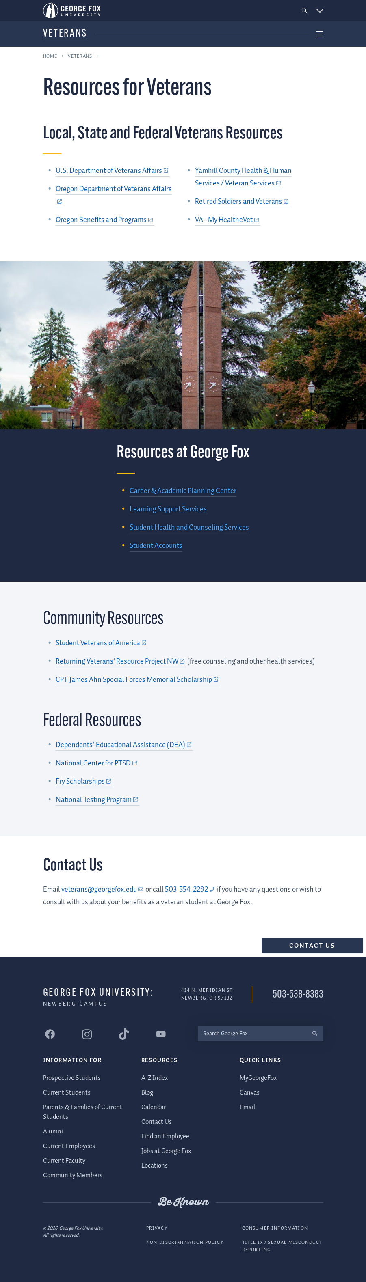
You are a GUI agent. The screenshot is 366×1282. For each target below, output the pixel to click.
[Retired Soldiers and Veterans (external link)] (242, 201)
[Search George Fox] (252, 1033)
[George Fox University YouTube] (161, 1034)
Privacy (156, 1228)
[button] (304, 10)
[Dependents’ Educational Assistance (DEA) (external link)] (124, 745)
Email (247, 1107)
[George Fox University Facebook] (50, 1034)
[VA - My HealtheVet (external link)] (227, 220)
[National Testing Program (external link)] (97, 800)
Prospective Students (72, 1078)
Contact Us (312, 946)
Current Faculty (64, 1161)
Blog (147, 1093)
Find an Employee (165, 1136)
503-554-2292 (186, 889)
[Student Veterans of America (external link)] (102, 643)
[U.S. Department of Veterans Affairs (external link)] (113, 171)
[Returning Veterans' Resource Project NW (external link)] (121, 661)
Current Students (67, 1093)
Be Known (183, 1202)
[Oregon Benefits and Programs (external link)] (105, 220)
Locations (154, 1165)
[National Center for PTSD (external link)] (97, 763)
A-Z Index (154, 1078)
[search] (315, 1033)
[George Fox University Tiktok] (124, 1034)
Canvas (250, 1093)
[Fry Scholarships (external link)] (84, 781)
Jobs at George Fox (166, 1151)
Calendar (153, 1107)
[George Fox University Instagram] (87, 1034)
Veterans (65, 33)
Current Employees (69, 1146)
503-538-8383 (298, 994)
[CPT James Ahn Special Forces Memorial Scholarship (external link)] (138, 679)
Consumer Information (275, 1228)
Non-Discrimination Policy (184, 1242)
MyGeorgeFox (258, 1078)
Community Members (72, 1175)
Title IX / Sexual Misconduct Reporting (282, 1246)
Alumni (53, 1132)
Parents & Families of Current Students (82, 1112)
